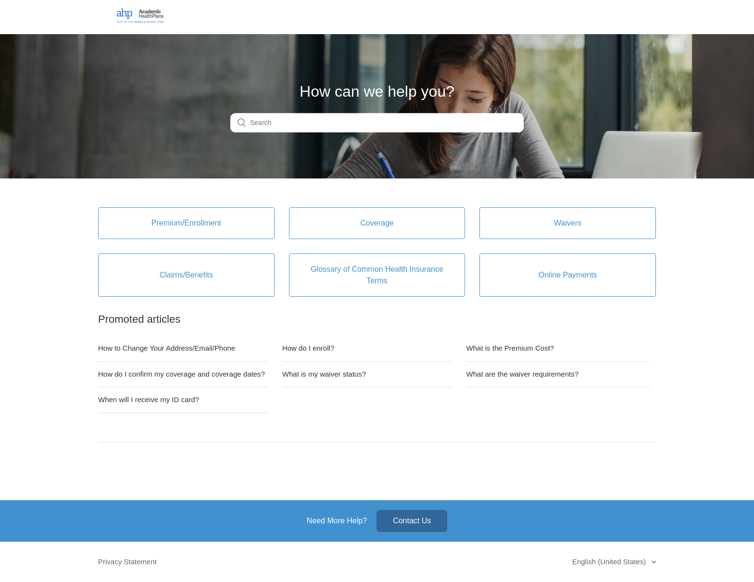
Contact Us (412, 521)
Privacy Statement (127, 561)
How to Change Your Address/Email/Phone (166, 348)
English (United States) (610, 561)
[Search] (377, 123)
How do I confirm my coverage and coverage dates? (181, 374)
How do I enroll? (308, 348)
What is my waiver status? (324, 374)
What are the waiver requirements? (522, 374)
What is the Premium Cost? (510, 348)
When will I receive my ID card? (148, 399)
